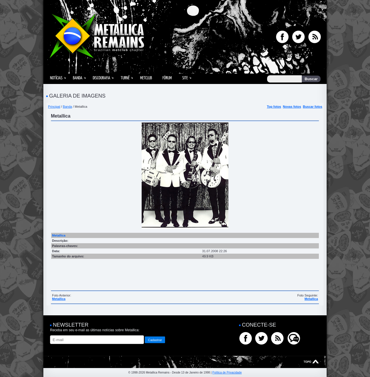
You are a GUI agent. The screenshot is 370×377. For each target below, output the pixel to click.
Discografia (101, 78)
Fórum (167, 78)
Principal (54, 106)
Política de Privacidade (227, 372)
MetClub (146, 78)
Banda (77, 78)
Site (185, 78)
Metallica (58, 299)
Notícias (56, 78)
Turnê (125, 78)
